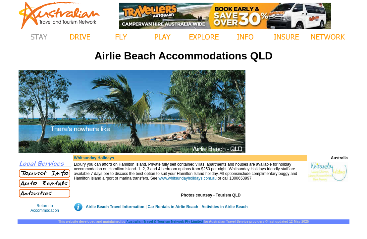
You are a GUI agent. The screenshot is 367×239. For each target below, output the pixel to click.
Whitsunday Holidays (94, 158)
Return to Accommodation (44, 208)
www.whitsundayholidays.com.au (187, 178)
